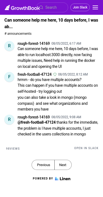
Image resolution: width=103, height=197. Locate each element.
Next (62, 165)
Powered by (51, 178)
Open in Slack (86, 148)
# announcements (17, 33)
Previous (43, 165)
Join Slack (80, 7)
